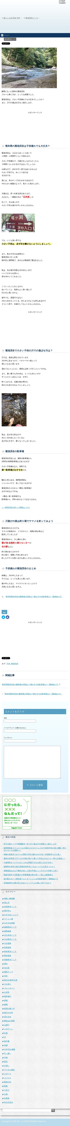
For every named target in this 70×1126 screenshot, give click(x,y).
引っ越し (7, 1053)
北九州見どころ (10, 935)
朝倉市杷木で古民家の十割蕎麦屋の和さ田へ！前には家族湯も (28, 875)
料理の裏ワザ (9, 1009)
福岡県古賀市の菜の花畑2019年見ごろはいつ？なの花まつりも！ (29, 867)
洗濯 (6, 1045)
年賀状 (6, 1098)
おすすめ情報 (9, 923)
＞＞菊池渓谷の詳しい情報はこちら (16, 507)
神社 (6, 964)
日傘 (6, 1057)
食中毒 (6, 1041)
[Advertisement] (35, 16)
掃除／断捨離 (9, 899)
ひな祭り (7, 984)
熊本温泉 (7, 956)
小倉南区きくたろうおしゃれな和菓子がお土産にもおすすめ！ (28, 862)
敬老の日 (7, 1082)
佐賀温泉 (7, 947)
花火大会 (7, 1017)
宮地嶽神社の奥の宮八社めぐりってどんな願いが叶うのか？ (27, 883)
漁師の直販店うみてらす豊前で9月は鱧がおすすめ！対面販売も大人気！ (32, 854)
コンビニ (7, 1078)
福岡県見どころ (10, 927)
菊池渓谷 (14, 664)
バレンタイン (9, 988)
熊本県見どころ (10, 39)
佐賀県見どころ (10, 907)
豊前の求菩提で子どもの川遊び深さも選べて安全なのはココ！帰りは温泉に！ (34, 858)
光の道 (6, 968)
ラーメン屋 (8, 919)
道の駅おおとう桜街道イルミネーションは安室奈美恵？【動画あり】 (31, 879)
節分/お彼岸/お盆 (10, 980)
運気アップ (8, 972)
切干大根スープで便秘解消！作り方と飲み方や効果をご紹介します (30, 844)
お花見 (6, 992)
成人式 (6, 903)
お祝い (6, 1066)
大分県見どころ (10, 939)
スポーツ (7, 1074)
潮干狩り (7, 911)
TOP (12, 18)
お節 (6, 1094)
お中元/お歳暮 (9, 1049)
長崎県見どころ (10, 960)
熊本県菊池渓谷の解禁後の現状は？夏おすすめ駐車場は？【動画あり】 (34, 597)
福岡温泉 (7, 931)
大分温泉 (7, 943)
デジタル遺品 (9, 1070)
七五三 (6, 1090)
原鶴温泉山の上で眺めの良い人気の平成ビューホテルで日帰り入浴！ (31, 871)
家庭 (6, 1086)
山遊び (6, 1025)
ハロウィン (8, 1029)
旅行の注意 (8, 1013)
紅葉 (6, 1033)
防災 (6, 1062)
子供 (8, 664)
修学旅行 (7, 996)
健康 (6, 1004)
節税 (6, 1000)
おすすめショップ (11, 915)
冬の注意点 (8, 1102)
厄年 (6, 976)
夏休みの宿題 (9, 1021)
